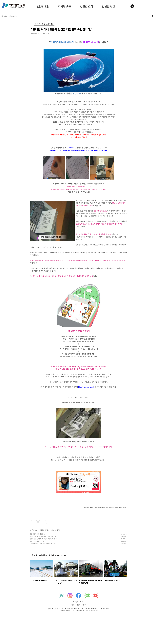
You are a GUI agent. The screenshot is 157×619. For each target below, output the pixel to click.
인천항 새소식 (34, 530)
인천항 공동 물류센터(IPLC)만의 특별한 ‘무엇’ (42, 539)
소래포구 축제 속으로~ (36, 541)
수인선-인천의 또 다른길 (36, 534)
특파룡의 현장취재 (44, 530)
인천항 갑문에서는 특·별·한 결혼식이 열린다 (42, 536)
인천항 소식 (86, 6)
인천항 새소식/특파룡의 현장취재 (44, 24)
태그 (72, 605)
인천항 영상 (108, 6)
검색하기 (153, 16)
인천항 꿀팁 (42, 6)
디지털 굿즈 (64, 6)
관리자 (84, 605)
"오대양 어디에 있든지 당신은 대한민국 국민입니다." (61, 29)
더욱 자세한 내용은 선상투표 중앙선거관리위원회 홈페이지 (59, 387)
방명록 (78, 605)
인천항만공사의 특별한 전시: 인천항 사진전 (41, 544)
